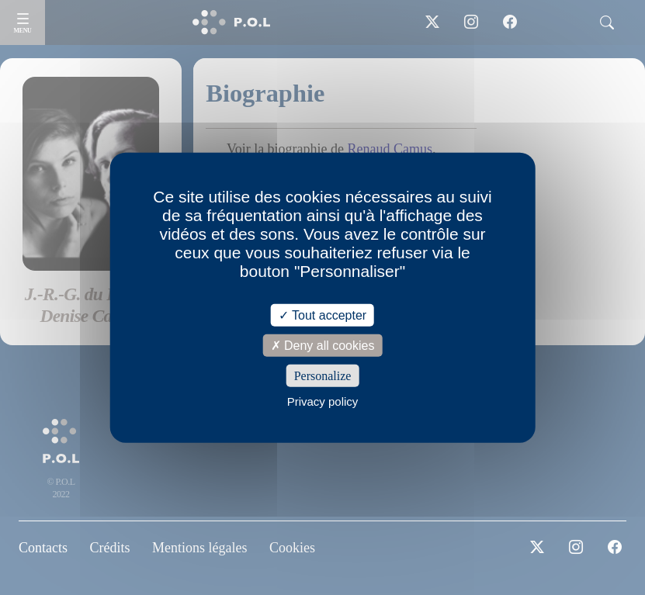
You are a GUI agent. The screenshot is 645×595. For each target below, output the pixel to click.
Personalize (323, 375)
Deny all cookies (323, 344)
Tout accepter (322, 314)
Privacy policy (323, 401)
